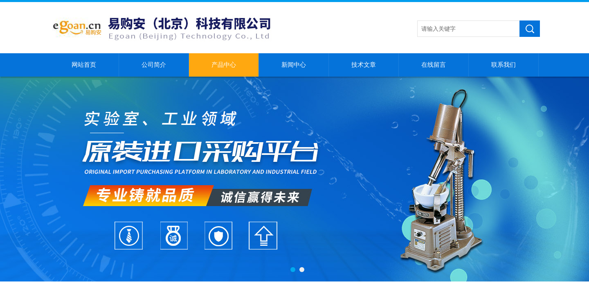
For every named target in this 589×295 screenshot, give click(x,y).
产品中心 (223, 64)
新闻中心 (293, 64)
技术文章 (363, 64)
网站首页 (84, 64)
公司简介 (154, 64)
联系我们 (503, 64)
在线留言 (433, 64)
